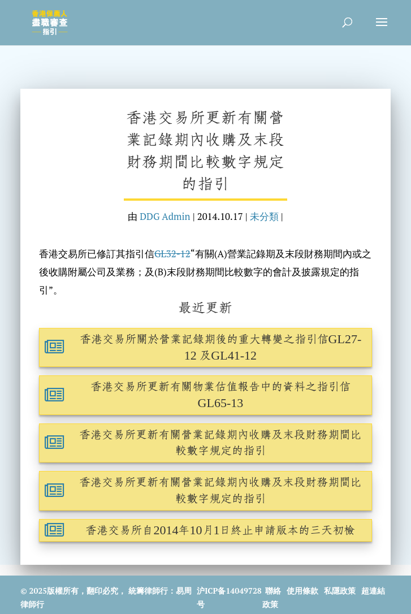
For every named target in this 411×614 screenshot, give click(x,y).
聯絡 (273, 590)
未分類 (264, 216)
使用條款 (302, 590)
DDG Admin (165, 216)
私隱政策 (340, 590)
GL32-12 (172, 254)
